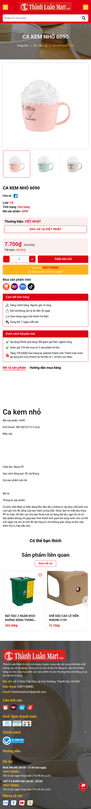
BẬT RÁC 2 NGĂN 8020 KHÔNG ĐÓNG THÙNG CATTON (20, 618)
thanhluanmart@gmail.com (28, 692)
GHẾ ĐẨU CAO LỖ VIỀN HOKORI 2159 (64, 618)
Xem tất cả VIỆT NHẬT (46, 229)
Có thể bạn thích (45, 540)
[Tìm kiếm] (83, 18)
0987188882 (25, 686)
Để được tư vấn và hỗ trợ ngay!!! (45, 269)
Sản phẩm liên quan (46, 555)
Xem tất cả (45, 563)
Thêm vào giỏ (63, 259)
